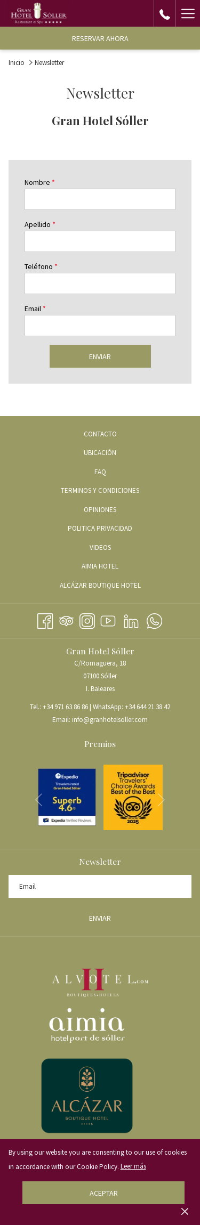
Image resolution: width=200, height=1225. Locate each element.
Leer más (133, 1166)
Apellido (40, 224)
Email (35, 308)
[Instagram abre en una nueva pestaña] (87, 619)
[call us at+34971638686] (164, 13)
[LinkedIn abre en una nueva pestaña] (131, 619)
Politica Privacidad (100, 528)
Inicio (17, 62)
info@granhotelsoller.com (110, 719)
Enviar (100, 356)
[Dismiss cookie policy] (184, 1211)
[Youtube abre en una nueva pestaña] (108, 619)
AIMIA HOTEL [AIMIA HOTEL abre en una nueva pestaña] (113, 566)
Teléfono (41, 266)
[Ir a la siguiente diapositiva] (161, 799)
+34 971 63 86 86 (65, 706)
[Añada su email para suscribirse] (100, 886)
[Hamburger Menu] (187, 13)
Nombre (40, 182)
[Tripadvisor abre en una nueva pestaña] (66, 619)
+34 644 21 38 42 (147, 706)
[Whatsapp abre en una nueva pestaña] (154, 619)
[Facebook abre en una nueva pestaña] (45, 619)
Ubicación (100, 452)
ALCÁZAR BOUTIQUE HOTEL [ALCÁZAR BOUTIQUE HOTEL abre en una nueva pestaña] (113, 586)
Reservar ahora (100, 38)
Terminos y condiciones (100, 490)
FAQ (100, 471)
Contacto (100, 434)
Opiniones (100, 509)
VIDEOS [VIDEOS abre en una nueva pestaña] (113, 548)
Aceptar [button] (104, 1193)
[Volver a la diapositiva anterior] (38, 799)
